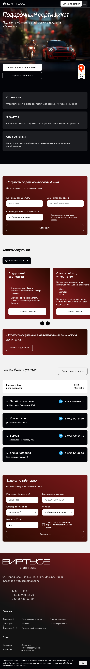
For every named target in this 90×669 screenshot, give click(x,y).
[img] (14, 3)
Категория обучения (16, 506)
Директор (7, 645)
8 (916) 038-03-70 (74, 401)
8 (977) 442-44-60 (74, 418)
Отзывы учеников (58, 623)
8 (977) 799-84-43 (74, 436)
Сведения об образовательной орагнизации (31, 648)
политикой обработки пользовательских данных (64, 217)
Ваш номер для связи (58, 198)
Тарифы (25, 623)
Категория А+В (10, 628)
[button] (71, 4)
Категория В (8, 619)
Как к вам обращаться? (18, 198)
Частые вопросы (58, 619)
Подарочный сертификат (34, 628)
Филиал (46, 506)
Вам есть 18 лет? (14, 519)
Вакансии (7, 649)
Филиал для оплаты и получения (22, 211)
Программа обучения (32, 619)
